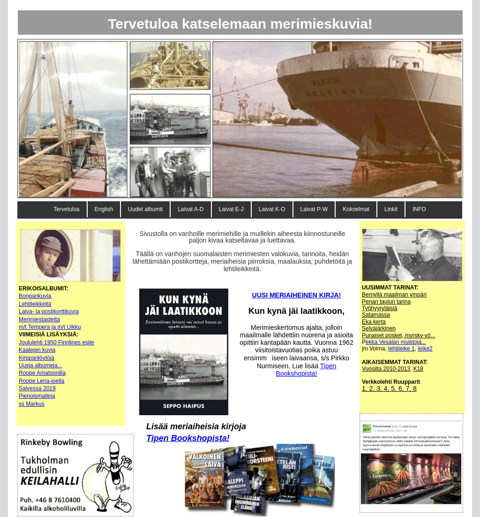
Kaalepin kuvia (37, 350)
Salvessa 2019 (37, 388)
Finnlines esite (76, 342)
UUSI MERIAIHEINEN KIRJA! (296, 295)
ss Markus (32, 404)
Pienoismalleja (37, 396)
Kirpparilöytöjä (36, 358)
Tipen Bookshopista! (188, 438)
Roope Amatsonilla (42, 373)
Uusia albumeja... (40, 365)
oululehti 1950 (39, 342)
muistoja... (414, 342)
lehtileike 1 (401, 348)
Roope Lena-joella (41, 381)
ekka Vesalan (383, 342)
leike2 (425, 348)
